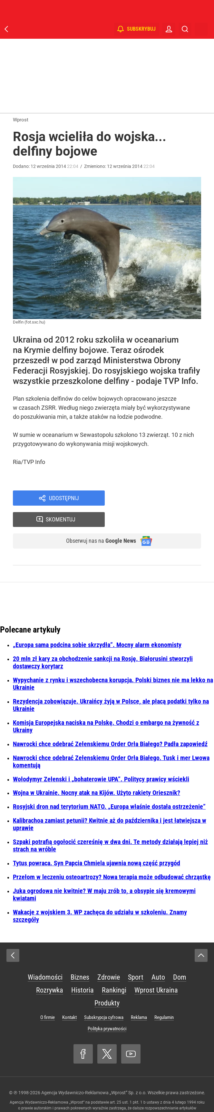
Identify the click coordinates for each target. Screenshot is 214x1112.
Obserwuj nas (97, 521)
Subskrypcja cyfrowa (103, 998)
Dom (179, 958)
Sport (135, 958)
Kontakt (69, 998)
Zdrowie (108, 958)
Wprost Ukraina (156, 971)
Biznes (80, 958)
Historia (82, 971)
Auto (158, 958)
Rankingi (114, 971)
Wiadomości (45, 958)
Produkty (107, 984)
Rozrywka (49, 971)
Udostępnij (63, 498)
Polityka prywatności (107, 1009)
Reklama (139, 998)
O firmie (47, 998)
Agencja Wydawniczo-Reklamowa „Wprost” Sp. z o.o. (94, 1073)
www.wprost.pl (117, 1094)
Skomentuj (161, 498)
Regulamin (164, 998)
